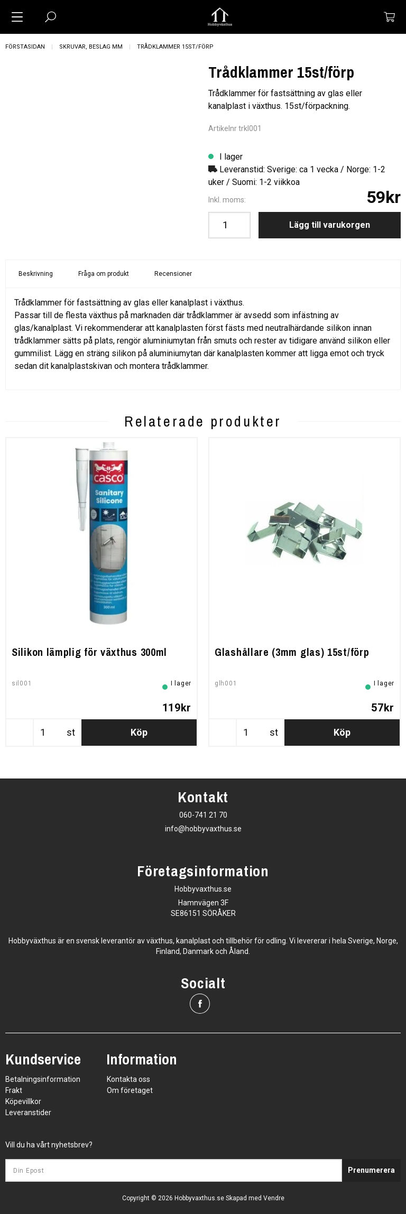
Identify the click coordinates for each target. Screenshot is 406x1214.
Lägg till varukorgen (329, 225)
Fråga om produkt (103, 273)
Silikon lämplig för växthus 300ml (89, 652)
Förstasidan (25, 46)
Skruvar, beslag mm (91, 46)
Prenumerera (371, 1170)
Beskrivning (36, 273)
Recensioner (173, 273)
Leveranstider (28, 1112)
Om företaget (130, 1090)
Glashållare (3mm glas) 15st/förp (292, 652)
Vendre (273, 1198)
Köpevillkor (23, 1101)
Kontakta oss (128, 1079)
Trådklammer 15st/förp (175, 46)
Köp (139, 732)
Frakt (13, 1090)
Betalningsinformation (42, 1079)
